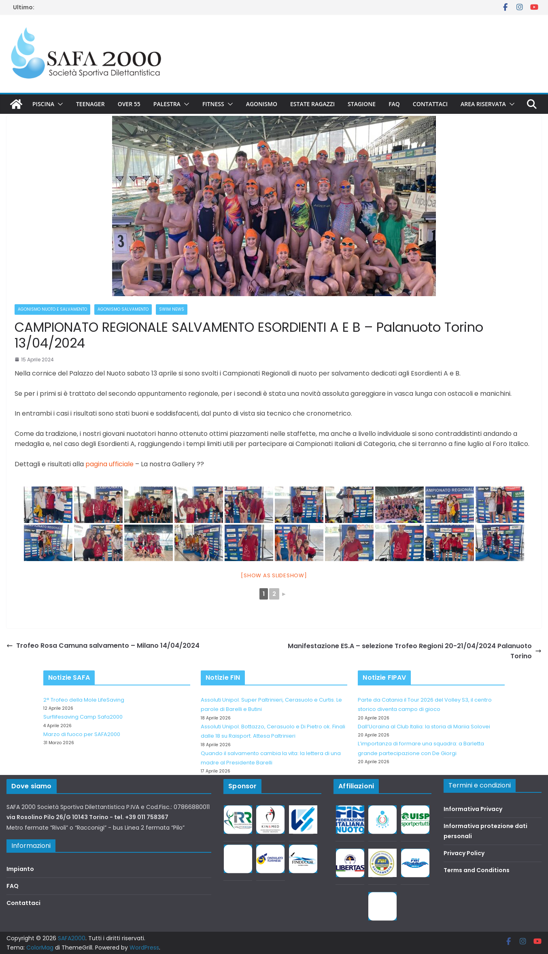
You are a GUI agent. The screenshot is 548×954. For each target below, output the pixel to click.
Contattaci (430, 104)
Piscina (43, 104)
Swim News (171, 309)
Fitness (213, 104)
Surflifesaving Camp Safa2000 (83, 717)
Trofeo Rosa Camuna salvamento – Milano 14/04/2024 (103, 645)
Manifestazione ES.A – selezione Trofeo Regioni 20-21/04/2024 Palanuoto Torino (415, 651)
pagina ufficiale (110, 464)
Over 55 (129, 104)
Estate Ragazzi (312, 104)
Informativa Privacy (473, 809)
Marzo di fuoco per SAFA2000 (81, 734)
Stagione (362, 104)
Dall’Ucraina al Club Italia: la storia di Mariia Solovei (424, 726)
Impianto (20, 869)
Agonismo (261, 104)
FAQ (394, 104)
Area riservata (483, 104)
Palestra (167, 104)
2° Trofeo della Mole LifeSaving (83, 700)
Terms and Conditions (477, 870)
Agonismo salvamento (123, 309)
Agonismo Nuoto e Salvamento (52, 309)
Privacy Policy (464, 853)
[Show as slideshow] (274, 575)
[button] (58, 104)
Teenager (90, 104)
